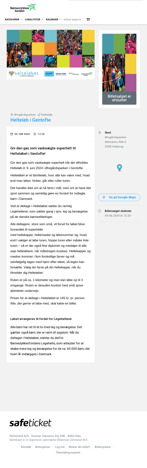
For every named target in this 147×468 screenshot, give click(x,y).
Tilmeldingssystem (68, 452)
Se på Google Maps (122, 197)
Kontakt (26, 447)
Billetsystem (103, 447)
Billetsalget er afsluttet (119, 98)
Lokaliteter (32, 19)
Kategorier (12, 19)
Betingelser (43, 447)
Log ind (59, 447)
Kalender (52, 19)
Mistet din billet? (80, 447)
